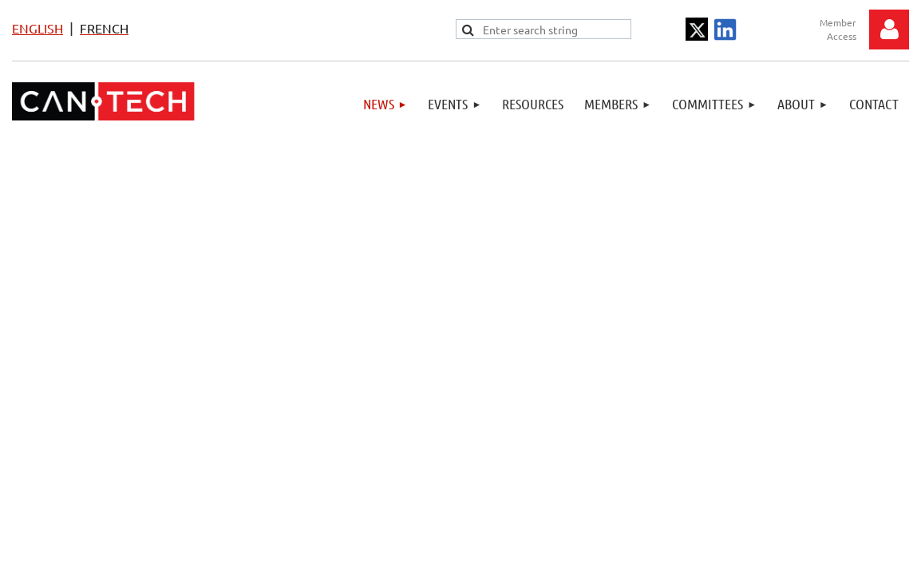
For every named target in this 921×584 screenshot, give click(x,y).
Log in (889, 29)
